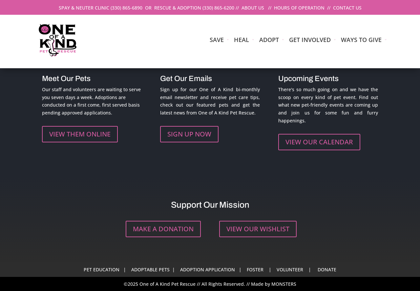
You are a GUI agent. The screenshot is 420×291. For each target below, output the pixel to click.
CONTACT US (347, 8)
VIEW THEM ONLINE (80, 134)
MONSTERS (283, 284)
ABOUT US (253, 8)
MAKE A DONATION (163, 228)
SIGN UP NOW (189, 134)
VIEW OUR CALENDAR (319, 141)
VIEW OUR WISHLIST (257, 228)
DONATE (327, 269)
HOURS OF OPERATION (299, 8)
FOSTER (255, 269)
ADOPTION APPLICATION (207, 269)
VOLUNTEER (290, 269)
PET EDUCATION (101, 269)
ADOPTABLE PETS (150, 269)
